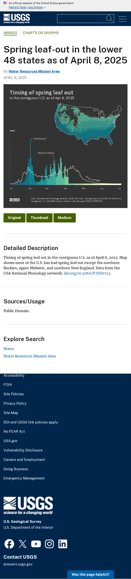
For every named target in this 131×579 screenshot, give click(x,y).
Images (10, 33)
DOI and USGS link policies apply (31, 422)
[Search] (109, 18)
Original (14, 218)
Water (9, 348)
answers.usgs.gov (18, 564)
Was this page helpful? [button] (91, 574)
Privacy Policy (15, 404)
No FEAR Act (14, 432)
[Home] (17, 22)
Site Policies (14, 394)
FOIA (8, 385)
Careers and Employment (24, 460)
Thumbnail (39, 218)
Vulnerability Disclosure (23, 450)
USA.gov (11, 441)
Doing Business (16, 469)
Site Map (11, 413)
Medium (64, 218)
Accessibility (14, 376)
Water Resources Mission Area (34, 71)
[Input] (85, 18)
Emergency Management (24, 478)
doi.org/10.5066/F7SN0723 (87, 273)
